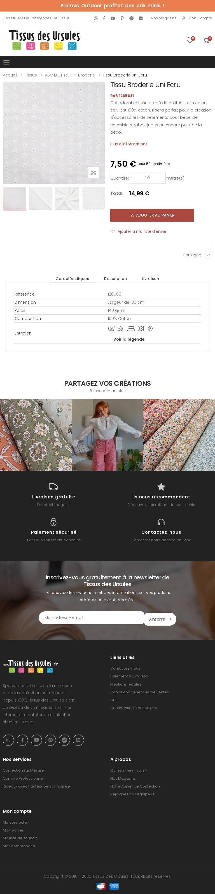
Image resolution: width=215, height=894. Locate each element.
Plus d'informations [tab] (129, 144)
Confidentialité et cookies (133, 706)
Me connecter (15, 821)
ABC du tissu (57, 75)
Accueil (10, 75)
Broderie (86, 75)
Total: (116, 193)
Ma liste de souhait (20, 836)
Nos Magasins (163, 18)
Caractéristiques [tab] (76, 278)
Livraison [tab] (146, 278)
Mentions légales (125, 682)
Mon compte (197, 18)
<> (208, 254)
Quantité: (119, 178)
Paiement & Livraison (129, 674)
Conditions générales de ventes (139, 690)
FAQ (114, 698)
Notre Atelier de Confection (135, 785)
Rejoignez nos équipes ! (132, 792)
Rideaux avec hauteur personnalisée (36, 785)
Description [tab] (115, 278)
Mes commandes (19, 844)
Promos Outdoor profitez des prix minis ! (112, 5)
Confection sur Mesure (23, 769)
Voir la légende (128, 339)
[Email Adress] (84, 617)
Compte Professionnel (23, 776)
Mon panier (13, 829)
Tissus (31, 75)
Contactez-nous (125, 667)
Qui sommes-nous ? (129, 769)
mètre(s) (176, 178)
